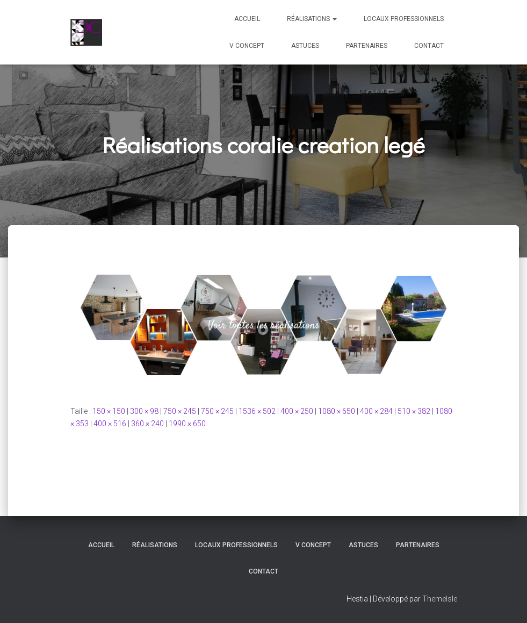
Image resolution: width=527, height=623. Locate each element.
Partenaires (366, 45)
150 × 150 (108, 411)
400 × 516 (109, 423)
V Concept (246, 45)
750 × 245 (179, 411)
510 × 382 (414, 411)
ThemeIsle (439, 599)
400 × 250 (296, 411)
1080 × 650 (336, 411)
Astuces (305, 45)
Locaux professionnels (404, 19)
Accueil (247, 19)
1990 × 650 (187, 423)
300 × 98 (144, 411)
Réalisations (312, 19)
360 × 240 (147, 423)
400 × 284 (376, 411)
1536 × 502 (257, 411)
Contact (429, 45)
